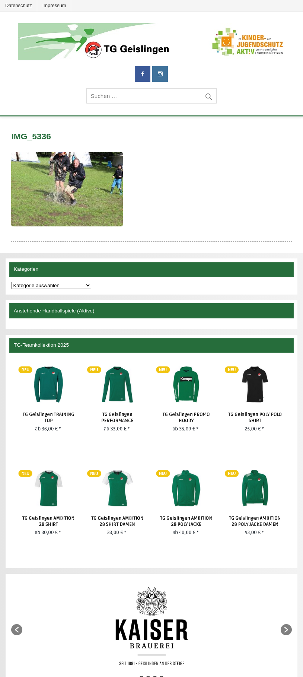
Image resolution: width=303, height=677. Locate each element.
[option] (151, 626)
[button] (16, 629)
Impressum (54, 5)
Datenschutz (18, 5)
